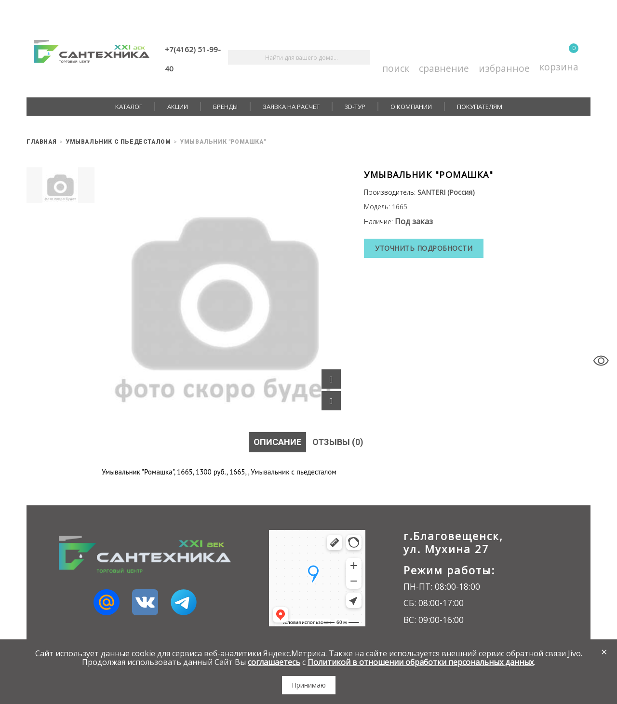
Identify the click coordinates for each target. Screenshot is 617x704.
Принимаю (309, 685)
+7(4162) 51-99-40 (193, 58)
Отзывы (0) (337, 442)
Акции (177, 106)
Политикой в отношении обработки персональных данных (421, 662)
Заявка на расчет (291, 106)
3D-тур (355, 106)
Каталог (128, 106)
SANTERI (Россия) (446, 192)
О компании (411, 106)
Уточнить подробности (423, 248)
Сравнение (444, 57)
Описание (277, 442)
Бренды (225, 106)
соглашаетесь (274, 662)
